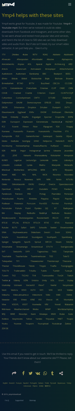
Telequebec (7, 261)
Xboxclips (23, 314)
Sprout (38, 242)
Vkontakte (68, 299)
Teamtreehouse (38, 256)
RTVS (57, 222)
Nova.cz (17, 179)
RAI (3, 213)
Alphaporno (67, 59)
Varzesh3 (30, 285)
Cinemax (44, 88)
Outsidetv (43, 189)
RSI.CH (55, 218)
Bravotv (69, 78)
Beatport (58, 73)
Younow (17, 323)
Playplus (45, 198)
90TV (35, 54)
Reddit (42, 213)
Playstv (56, 198)
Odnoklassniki (18, 184)
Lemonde (44, 160)
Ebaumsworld (8, 112)
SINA (4, 232)
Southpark (51, 237)
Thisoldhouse (19, 266)
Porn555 (43, 203)
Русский (53, 383)
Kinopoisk (68, 155)
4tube (25, 54)
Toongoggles (67, 266)
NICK (45, 174)
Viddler (70, 290)
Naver (4, 174)
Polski (47, 383)
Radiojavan (68, 208)
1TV (3, 54)
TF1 (18, 261)
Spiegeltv (16, 242)
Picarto (20, 198)
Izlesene (57, 150)
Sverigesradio (67, 246)
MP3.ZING (32, 170)
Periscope (68, 194)
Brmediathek (7, 83)
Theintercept (53, 261)
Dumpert (56, 107)
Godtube (15, 141)
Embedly (14, 117)
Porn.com (31, 203)
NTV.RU (69, 179)
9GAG (45, 54)
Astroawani (36, 69)
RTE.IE (4, 222)
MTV (55, 170)
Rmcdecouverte (9, 218)
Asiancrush (21, 69)
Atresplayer (50, 69)
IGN (3, 150)
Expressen (28, 122)
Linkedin (6, 165)
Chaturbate (31, 88)
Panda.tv (68, 189)
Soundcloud (22, 237)
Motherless (19, 170)
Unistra (35, 280)
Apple (48, 64)
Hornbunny (7, 146)
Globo (4, 141)
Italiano (40, 383)
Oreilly (17, 189)
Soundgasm (37, 237)
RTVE (46, 222)
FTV (67, 131)
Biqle (47, 78)
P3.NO (54, 189)
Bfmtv (4, 78)
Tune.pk (68, 270)
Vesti (4, 290)
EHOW (43, 112)
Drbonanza (19, 107)
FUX (17, 136)
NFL (24, 174)
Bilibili (24, 78)
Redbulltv (31, 213)
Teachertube (21, 256)
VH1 (41, 290)
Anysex (21, 64)
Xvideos (5, 319)
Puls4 (27, 208)
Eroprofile (59, 117)
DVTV (67, 107)
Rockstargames (26, 218)
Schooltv (43, 227)
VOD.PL (15, 304)
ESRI (4, 122)
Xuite (70, 314)
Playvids (68, 198)
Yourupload (43, 323)
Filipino (35, 386)
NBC (14, 174)
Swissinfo (17, 251)
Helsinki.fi (60, 141)
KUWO (5, 160)
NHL (34, 174)
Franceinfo (18, 131)
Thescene (66, 261)
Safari (23, 227)
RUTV (14, 227)
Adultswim (68, 54)
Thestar (5, 266)
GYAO (36, 141)
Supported (19, 400)
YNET (60, 319)
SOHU (68, 232)
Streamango (22, 246)
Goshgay (26, 141)
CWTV (37, 97)
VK (57, 299)
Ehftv (31, 112)
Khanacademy (41, 155)
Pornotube (7, 208)
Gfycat (69, 136)
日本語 (41, 386)
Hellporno (47, 141)
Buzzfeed (45, 83)
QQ (46, 208)
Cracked (17, 93)
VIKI (15, 299)
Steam (58, 242)
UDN (25, 280)
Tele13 (66, 256)
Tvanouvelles (48, 275)
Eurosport (15, 122)
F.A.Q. (7, 400)
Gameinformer (32, 136)
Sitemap (32, 400)
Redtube (55, 213)
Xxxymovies (17, 319)
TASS (54, 251)
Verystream (68, 285)
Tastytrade (68, 251)
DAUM (19, 102)
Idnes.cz (67, 146)
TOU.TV (5, 270)
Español (26, 383)
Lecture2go (31, 160)
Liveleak (18, 165)
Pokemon (18, 203)
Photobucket (7, 198)
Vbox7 (41, 285)
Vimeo (24, 299)
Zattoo (68, 323)
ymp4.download (15, 394)
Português (33, 383)
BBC (44, 73)
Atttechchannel (66, 69)
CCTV (4, 88)
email (14, 353)
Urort (61, 280)
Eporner (48, 117)
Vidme (69, 295)
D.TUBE (51, 97)
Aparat (39, 64)
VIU (40, 299)
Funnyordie (7, 136)
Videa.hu (6, 295)
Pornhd (55, 203)
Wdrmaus (6, 309)
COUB (4, 93)
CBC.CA (56, 83)
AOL (29, 64)
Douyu (69, 102)
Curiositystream (23, 97)
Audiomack (21, 73)
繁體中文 (48, 386)
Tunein (5, 275)
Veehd (53, 285)
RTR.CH (26, 222)
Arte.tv (5, 69)
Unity (44, 280)
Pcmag (42, 194)
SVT (3, 251)
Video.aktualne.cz (21, 295)
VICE (60, 290)
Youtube (56, 323)
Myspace (69, 170)
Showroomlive (66, 227)
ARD (70, 64)
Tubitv (44, 270)
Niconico (57, 174)
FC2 (3, 126)
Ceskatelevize (16, 88)
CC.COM (68, 83)
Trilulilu (32, 270)
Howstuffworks (40, 146)
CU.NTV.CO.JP (67, 93)
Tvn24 (60, 275)
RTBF (67, 218)
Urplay (70, 280)
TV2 (14, 275)
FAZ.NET (69, 122)
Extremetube (42, 122)
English (5, 383)
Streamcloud (37, 246)
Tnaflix (53, 266)
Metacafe (68, 165)
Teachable (6, 256)
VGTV (33, 290)
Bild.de (15, 78)
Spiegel (5, 242)
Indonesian (27, 386)
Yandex (39, 319)
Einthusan (56, 112)
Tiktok (32, 266)
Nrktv (58, 179)
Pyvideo (38, 208)
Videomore (37, 295)
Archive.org (60, 64)
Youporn (30, 323)
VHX (50, 290)
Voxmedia (36, 304)
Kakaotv (27, 155)
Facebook (56, 122)
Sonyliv (5, 237)
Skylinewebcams (20, 232)
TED (51, 256)
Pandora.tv (7, 194)
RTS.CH (36, 222)
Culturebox (7, 97)
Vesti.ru (14, 290)
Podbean (6, 203)
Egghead (22, 112)
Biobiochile (36, 78)
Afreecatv (6, 59)
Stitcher (69, 242)
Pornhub (68, 203)
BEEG (68, 73)
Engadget (36, 117)
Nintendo (6, 179)
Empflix (25, 117)
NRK (48, 179)
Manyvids (56, 165)
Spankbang (67, 237)
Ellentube (69, 112)
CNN (71, 88)
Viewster (6, 299)
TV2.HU (25, 275)
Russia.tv (69, 222)
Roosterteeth (43, 218)
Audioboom (7, 73)
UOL (52, 280)
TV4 (34, 275)
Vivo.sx (49, 299)
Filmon (26, 126)
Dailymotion (7, 102)
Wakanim (69, 304)
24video (15, 54)
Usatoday (6, 285)
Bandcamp (34, 73)
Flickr (35, 126)
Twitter (5, 280)
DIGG (57, 102)
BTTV (31, 83)
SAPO (32, 227)
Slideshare (35, 232)
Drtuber (43, 107)
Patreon (19, 194)
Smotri (47, 232)
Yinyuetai (50, 319)
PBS (29, 194)
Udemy (17, 280)
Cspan (52, 93)
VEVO (23, 290)
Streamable (7, 246)
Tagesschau (42, 251)
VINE (32, 299)
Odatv (4, 184)
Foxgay (69, 126)
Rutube (5, 227)
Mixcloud (6, 170)
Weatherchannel (21, 309)
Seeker (53, 227)
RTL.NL (15, 222)
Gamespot (47, 136)
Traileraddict (19, 270)
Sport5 (27, 242)
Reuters (67, 213)
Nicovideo (68, 174)
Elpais (4, 117)
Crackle (28, 93)
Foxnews (6, 131)
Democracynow (34, 102)
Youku (5, 323)
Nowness (29, 179)
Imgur (23, 150)
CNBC (62, 88)
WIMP (48, 309)
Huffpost (55, 146)
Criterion (41, 93)
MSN (43, 170)
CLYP (54, 88)
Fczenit (15, 126)
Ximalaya (43, 314)
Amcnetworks (8, 64)
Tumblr (56, 270)
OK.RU (31, 184)
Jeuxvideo (69, 150)
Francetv (30, 131)
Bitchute (58, 78)
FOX (57, 126)
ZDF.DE (5, 328)
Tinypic (42, 266)
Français (19, 383)
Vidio (48, 295)
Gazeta (59, 136)
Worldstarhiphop (65, 309)
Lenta (54, 160)
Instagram (34, 150)
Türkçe (69, 383)
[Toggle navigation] (69, 4)
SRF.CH (48, 242)
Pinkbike (33, 198)
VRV (46, 304)
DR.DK (4, 107)
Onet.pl (42, 184)
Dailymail (67, 97)
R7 (55, 208)
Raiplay (17, 213)
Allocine (50, 59)
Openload (6, 189)
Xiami (33, 314)
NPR (39, 179)
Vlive (4, 304)
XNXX (53, 314)
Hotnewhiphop (22, 146)
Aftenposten (22, 59)
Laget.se (18, 160)
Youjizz (70, 319)
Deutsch (12, 383)
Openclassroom (66, 184)
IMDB (13, 150)
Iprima (47, 150)
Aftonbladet (37, 59)
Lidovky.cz (68, 160)
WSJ (3, 314)
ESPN (70, 117)
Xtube (62, 314)
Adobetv (56, 54)
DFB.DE (48, 102)
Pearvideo (56, 194)
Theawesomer (36, 261)
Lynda (29, 165)
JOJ (3, 155)
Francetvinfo (44, 131)
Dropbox (32, 107)
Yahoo (29, 319)
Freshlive (57, 131)
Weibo (36, 309)
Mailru (42, 165)
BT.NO (20, 83)
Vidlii (58, 295)
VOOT (25, 304)
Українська (61, 383)
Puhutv (18, 208)
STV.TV (49, 246)
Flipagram (47, 126)
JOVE (15, 155)
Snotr (57, 232)
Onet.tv (52, 184)
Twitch (70, 275)
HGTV (70, 141)
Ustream (18, 285)
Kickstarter (56, 155)
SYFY (28, 251)
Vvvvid (57, 304)
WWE (12, 314)
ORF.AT (30, 189)
